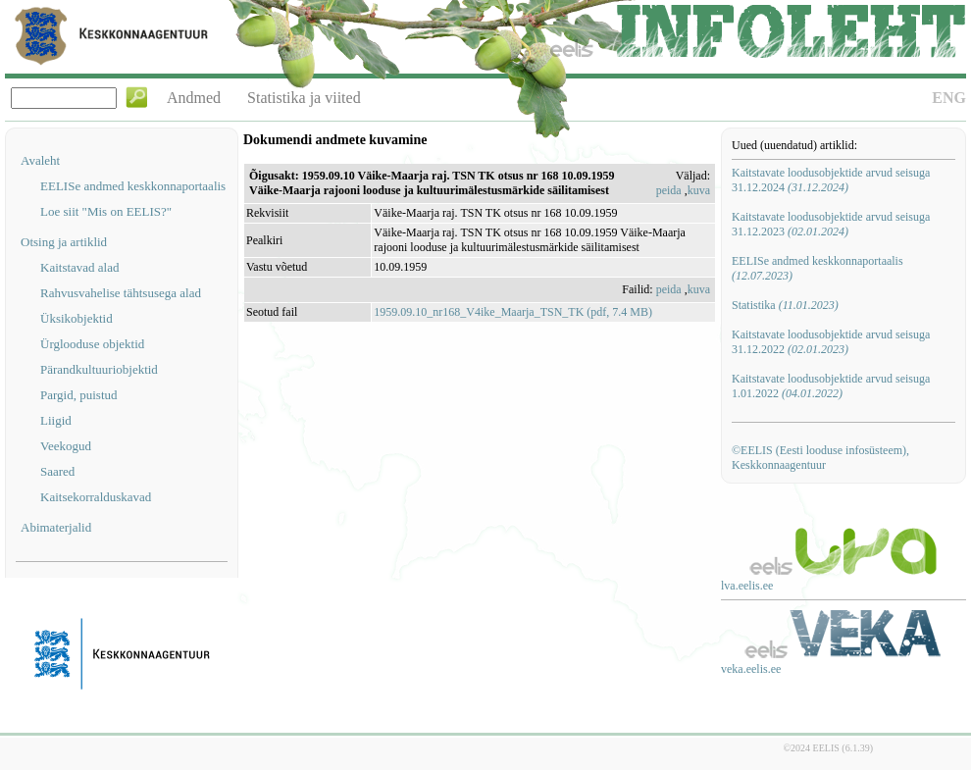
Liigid (56, 420)
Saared (57, 471)
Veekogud (65, 445)
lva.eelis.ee (747, 585)
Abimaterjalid (56, 527)
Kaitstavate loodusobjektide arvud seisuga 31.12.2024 (831, 180)
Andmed (194, 97)
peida (669, 190)
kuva (699, 190)
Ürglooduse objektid (92, 343)
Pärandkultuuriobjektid (99, 369)
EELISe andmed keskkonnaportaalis (133, 186)
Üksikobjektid (76, 318)
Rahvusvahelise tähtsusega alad (120, 292)
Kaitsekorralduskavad (95, 496)
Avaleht (40, 160)
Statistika (785, 305)
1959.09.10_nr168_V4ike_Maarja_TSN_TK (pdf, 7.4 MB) (513, 312)
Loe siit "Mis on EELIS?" (106, 211)
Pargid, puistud (79, 394)
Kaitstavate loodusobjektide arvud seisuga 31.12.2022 (831, 342)
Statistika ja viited (304, 97)
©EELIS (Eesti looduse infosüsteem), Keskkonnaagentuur (820, 457)
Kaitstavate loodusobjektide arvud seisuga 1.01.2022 (831, 386)
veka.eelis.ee (751, 669)
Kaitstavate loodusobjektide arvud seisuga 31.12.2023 (831, 224)
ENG (949, 97)
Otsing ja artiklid (64, 241)
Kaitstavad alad (80, 267)
